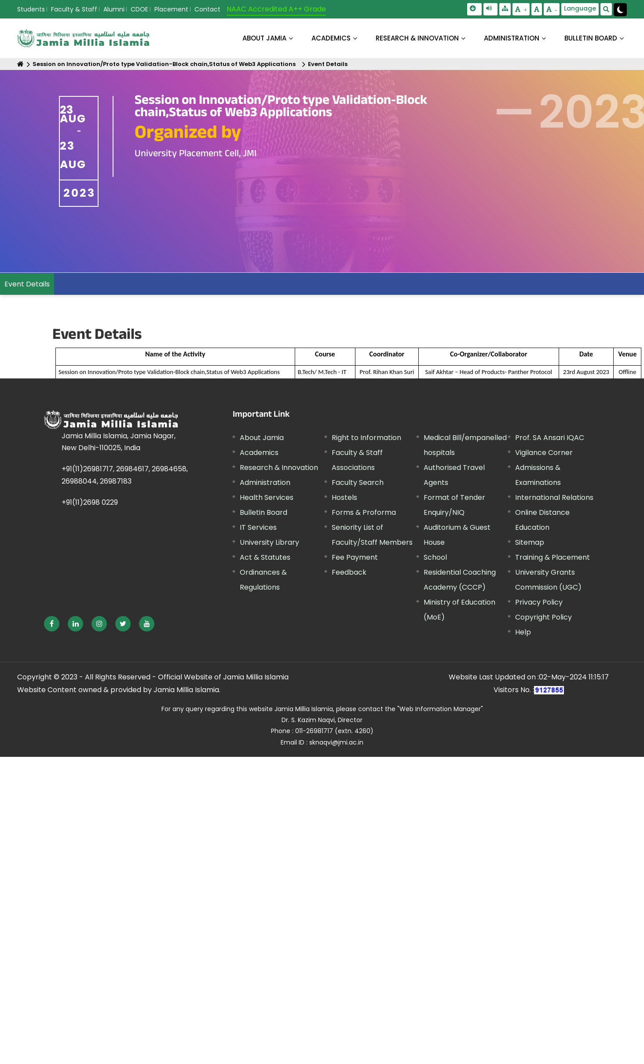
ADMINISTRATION (511, 38)
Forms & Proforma (364, 512)
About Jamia (264, 38)
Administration (265, 482)
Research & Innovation (279, 467)
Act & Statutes (265, 557)
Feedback (349, 572)
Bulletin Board (263, 512)
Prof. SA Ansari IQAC (549, 438)
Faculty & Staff (74, 9)
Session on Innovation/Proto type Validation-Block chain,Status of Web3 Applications (164, 64)
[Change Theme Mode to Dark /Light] (620, 9)
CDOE (139, 9)
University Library (269, 542)
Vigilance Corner (544, 453)
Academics (259, 453)
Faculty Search (358, 482)
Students (31, 9)
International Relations (554, 497)
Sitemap (529, 542)
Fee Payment (355, 557)
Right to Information (366, 438)
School (435, 557)
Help (523, 632)
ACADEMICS (331, 38)
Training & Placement (552, 557)
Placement (171, 9)
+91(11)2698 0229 (90, 502)
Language (580, 8)
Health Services (266, 497)
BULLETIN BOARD (590, 38)
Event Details (328, 64)
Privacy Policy (539, 602)
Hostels (344, 497)
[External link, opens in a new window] (51, 623)
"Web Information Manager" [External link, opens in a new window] (440, 708)
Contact (207, 9)
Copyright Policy (543, 617)
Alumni (113, 9)
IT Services (258, 527)
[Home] (20, 64)
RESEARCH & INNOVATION (417, 38)
